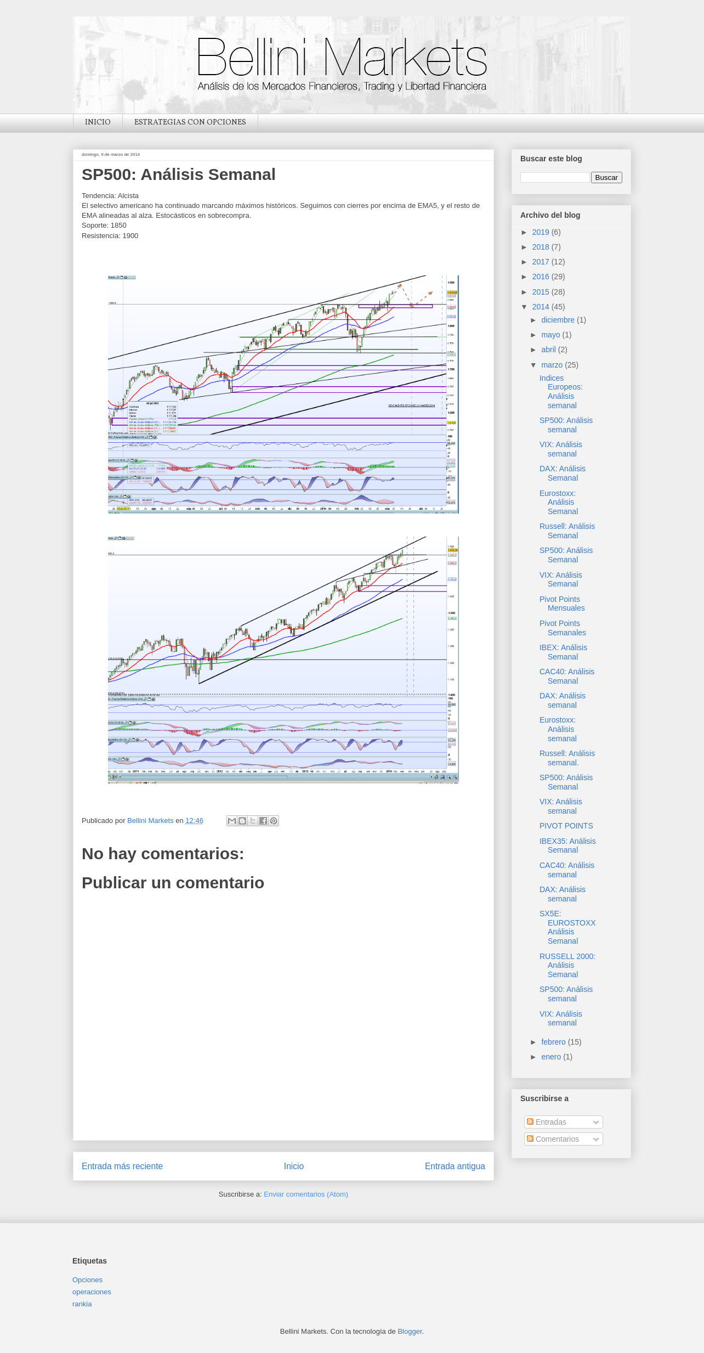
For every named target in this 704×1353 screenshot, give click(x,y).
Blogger (410, 1331)
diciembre (559, 319)
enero (552, 1056)
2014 (542, 306)
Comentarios (553, 1139)
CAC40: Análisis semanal (567, 870)
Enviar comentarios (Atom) (306, 1194)
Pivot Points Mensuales (562, 604)
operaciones (91, 1292)
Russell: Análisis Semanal (567, 531)
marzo (553, 364)
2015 (542, 291)
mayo (551, 334)
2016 (542, 276)
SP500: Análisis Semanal (566, 555)
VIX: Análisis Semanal (561, 580)
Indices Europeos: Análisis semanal (561, 392)
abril (549, 349)
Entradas (546, 1122)
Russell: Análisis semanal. (567, 758)
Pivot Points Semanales (563, 628)
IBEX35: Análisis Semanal (568, 846)
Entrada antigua (455, 1166)
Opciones (87, 1280)
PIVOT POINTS (566, 825)
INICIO (98, 122)
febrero (554, 1042)
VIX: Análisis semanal (561, 449)
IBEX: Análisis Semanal (563, 652)
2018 (542, 247)
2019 (542, 232)
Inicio (294, 1166)
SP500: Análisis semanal (566, 425)
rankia (82, 1304)
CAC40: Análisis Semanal (567, 676)
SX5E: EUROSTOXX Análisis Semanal (568, 927)
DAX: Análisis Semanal (563, 473)
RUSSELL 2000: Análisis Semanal (567, 965)
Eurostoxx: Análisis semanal (558, 729)
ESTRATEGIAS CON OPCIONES (190, 122)
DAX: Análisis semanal (563, 700)
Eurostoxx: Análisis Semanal (559, 502)
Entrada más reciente (122, 1166)
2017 (542, 261)
